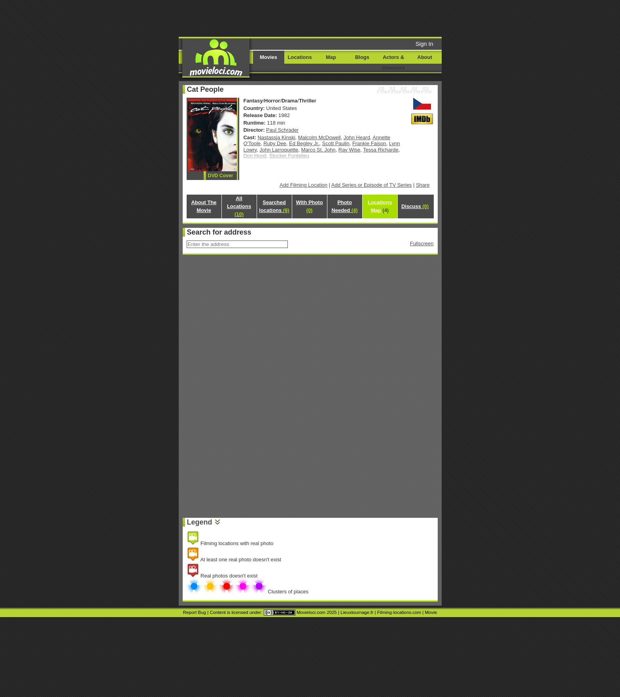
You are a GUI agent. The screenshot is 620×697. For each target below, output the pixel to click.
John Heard (357, 137)
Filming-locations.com (399, 612)
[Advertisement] (370, 18)
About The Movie (203, 206)
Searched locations (274, 206)
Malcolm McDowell (319, 137)
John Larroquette (278, 150)
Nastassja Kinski (276, 137)
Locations (299, 57)
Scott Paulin (336, 143)
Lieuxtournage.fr (356, 612)
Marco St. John (318, 150)
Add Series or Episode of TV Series (371, 185)
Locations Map (380, 206)
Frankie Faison (369, 143)
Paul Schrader (282, 130)
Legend (199, 522)
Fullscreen (422, 243)
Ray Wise (349, 150)
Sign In (424, 44)
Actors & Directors (393, 62)
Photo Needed (344, 206)
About (424, 57)
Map (331, 57)
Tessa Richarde (380, 150)
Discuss (415, 206)
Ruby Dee (274, 143)
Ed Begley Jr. (304, 143)
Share (423, 185)
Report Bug (194, 612)
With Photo (309, 206)
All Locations (239, 206)
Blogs (362, 57)
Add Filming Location (303, 185)
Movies (268, 57)
